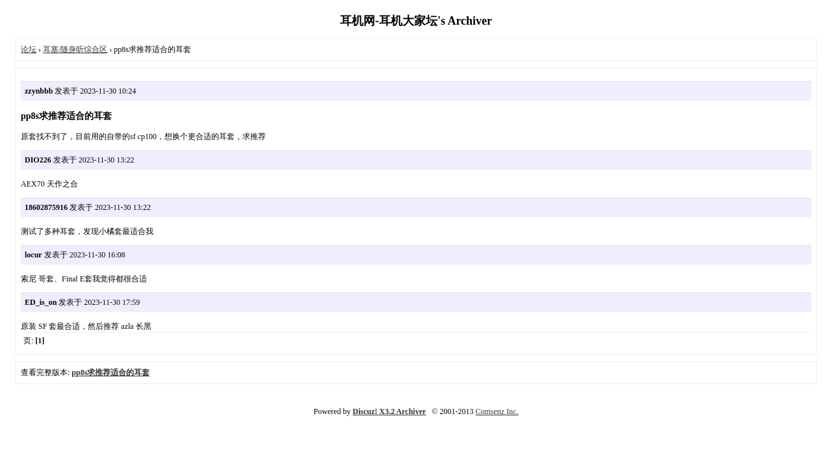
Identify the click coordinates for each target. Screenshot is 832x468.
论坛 (28, 49)
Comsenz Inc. (496, 411)
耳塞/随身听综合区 (75, 49)
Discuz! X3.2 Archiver (389, 411)
